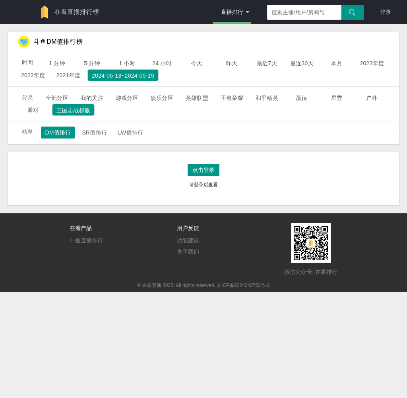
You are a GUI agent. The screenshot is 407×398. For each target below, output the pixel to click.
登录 (385, 12)
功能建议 (188, 240)
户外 (371, 98)
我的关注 (92, 98)
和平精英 (267, 98)
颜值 (301, 98)
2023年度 (372, 63)
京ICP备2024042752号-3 (243, 285)
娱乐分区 (162, 98)
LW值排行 (130, 132)
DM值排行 (58, 132)
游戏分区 (127, 98)
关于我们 (188, 251)
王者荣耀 (232, 98)
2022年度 (33, 75)
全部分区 (57, 98)
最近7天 (267, 63)
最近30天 (302, 63)
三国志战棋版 (73, 110)
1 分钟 (57, 63)
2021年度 (68, 75)
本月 (336, 63)
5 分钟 (92, 63)
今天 (196, 63)
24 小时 (162, 63)
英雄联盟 (197, 98)
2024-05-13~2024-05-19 (123, 75)
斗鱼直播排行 (86, 240)
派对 (33, 110)
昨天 (231, 63)
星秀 (336, 98)
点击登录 (203, 170)
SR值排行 (94, 132)
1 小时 (127, 63)
